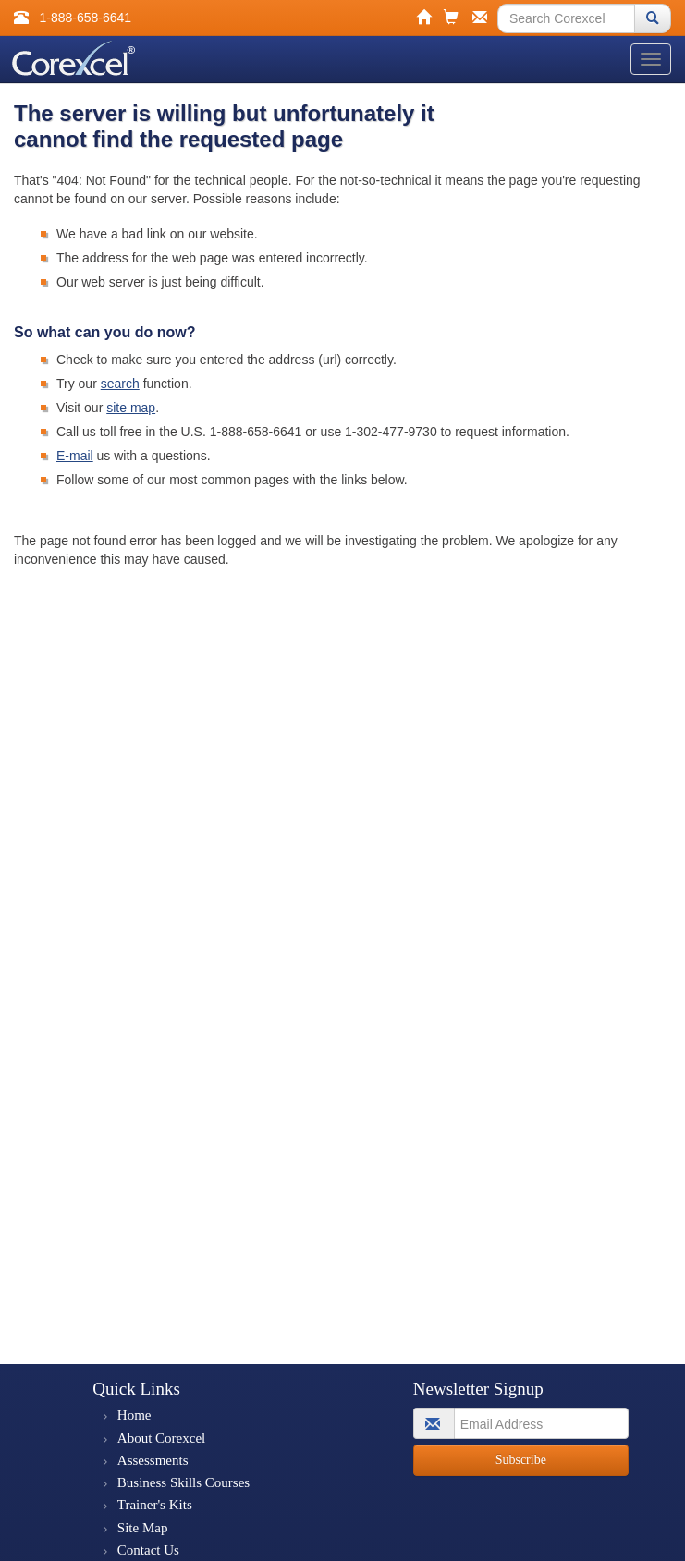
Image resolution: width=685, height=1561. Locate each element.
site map (130, 407)
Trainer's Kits (154, 1504)
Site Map (142, 1527)
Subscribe (520, 1460)
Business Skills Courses (183, 1482)
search (120, 383)
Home (134, 1415)
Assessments (153, 1460)
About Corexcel (161, 1438)
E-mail (74, 455)
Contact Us (148, 1550)
